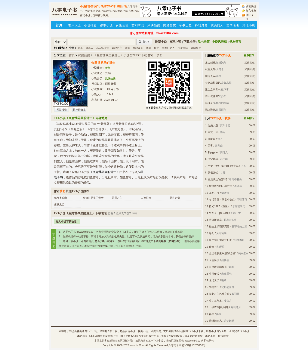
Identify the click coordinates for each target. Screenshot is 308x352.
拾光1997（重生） (219, 206)
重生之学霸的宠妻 (219, 226)
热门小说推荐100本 (104, 6)
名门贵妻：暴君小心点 (222, 199)
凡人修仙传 (102, 47)
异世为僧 (175, 197)
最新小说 (122, 6)
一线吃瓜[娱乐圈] (218, 307)
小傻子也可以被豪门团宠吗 (223, 165)
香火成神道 (211, 96)
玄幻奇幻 (138, 25)
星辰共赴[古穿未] (217, 179)
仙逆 (156, 47)
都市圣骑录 (60, 197)
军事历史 (185, 25)
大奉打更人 (168, 47)
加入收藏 (251, 10)
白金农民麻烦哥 (218, 266)
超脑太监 (59, 204)
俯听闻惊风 (215, 320)
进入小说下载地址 (66, 221)
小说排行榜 (86, 6)
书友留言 (235, 41)
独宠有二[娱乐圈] (218, 212)
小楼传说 (214, 273)
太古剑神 (210, 62)
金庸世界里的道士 (93, 197)
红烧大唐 (213, 125)
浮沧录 (209, 103)
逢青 (211, 246)
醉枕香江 (214, 287)
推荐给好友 (79, 109)
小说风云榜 (219, 41)
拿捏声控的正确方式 (220, 186)
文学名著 (233, 25)
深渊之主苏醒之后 (219, 293)
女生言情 (122, 25)
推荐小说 (175, 41)
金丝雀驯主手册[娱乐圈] (222, 253)
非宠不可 (214, 192)
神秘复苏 (138, 47)
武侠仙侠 (153, 25)
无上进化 (210, 109)
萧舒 (107, 67)
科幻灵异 (201, 25)
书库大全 (74, 25)
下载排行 (189, 41)
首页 (72, 55)
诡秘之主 (117, 47)
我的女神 (213, 152)
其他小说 (248, 25)
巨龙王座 (213, 132)
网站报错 (61, 109)
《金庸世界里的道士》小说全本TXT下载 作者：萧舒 (128, 55)
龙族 (127, 47)
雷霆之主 (117, 197)
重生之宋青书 (213, 89)
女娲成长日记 (213, 82)
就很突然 (213, 172)
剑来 (80, 47)
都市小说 (106, 25)
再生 (211, 314)
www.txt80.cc (137, 345)
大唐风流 (214, 260)
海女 (211, 233)
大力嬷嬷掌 (215, 219)
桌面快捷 (251, 6)
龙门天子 (214, 280)
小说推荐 (90, 25)
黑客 (210, 145)
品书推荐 (204, 41)
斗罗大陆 (183, 47)
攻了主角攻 (215, 300)
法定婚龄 (213, 159)
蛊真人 (89, 47)
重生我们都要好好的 (220, 239)
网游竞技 (169, 25)
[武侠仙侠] (249, 62)
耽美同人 (217, 25)
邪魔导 (211, 139)
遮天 (148, 47)
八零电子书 (65, 331)
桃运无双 (210, 76)
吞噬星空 (196, 47)
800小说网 (180, 331)
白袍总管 (146, 197)
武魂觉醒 (210, 69)
